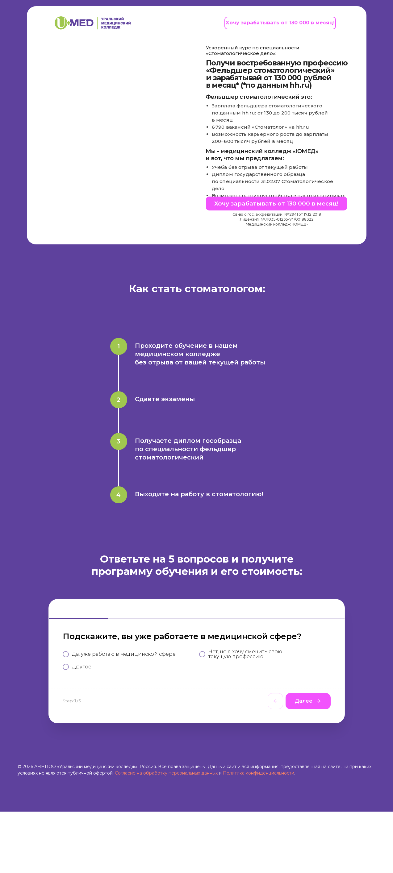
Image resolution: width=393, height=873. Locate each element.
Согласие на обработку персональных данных (166, 834)
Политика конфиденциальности (258, 834)
